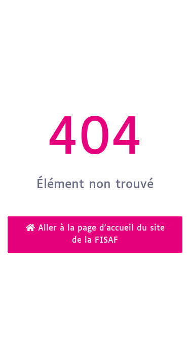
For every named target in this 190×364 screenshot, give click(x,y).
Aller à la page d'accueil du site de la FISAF (95, 234)
